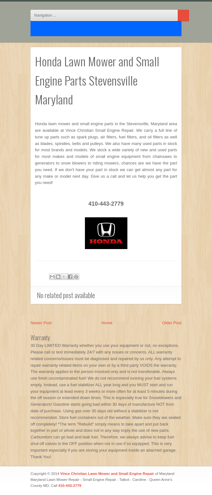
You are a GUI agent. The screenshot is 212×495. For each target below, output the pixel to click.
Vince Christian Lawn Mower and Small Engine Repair (107, 473)
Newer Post (41, 322)
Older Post (171, 322)
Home (107, 322)
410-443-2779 (69, 485)
